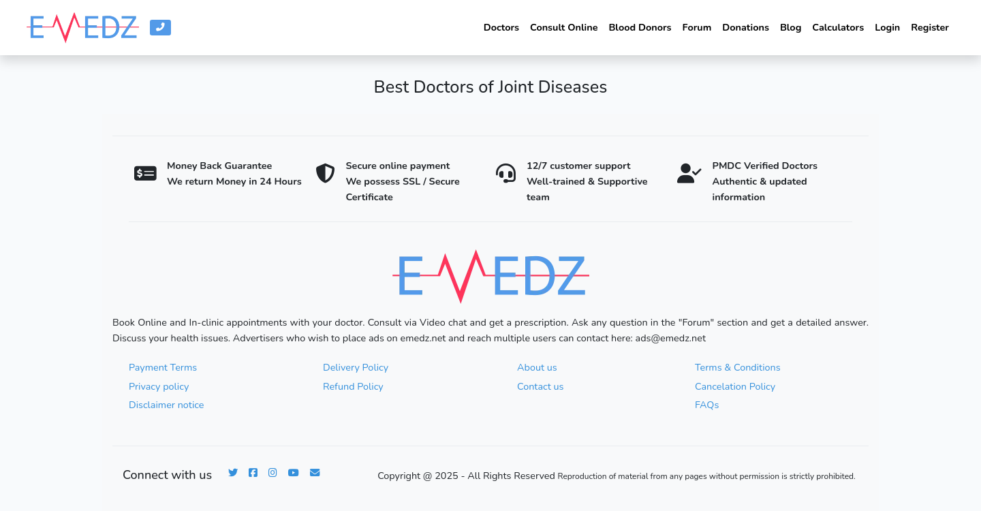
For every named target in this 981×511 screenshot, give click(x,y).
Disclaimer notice (166, 405)
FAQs (707, 405)
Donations (745, 27)
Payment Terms (163, 367)
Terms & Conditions (738, 367)
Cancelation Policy (735, 386)
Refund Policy (353, 386)
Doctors (501, 27)
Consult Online (563, 27)
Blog (790, 27)
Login (887, 27)
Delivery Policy (355, 367)
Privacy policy (159, 386)
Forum (697, 27)
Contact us (540, 386)
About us (537, 367)
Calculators (838, 27)
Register (930, 27)
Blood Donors (639, 27)
